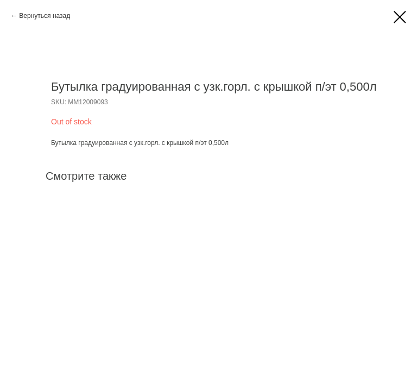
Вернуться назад (44, 16)
